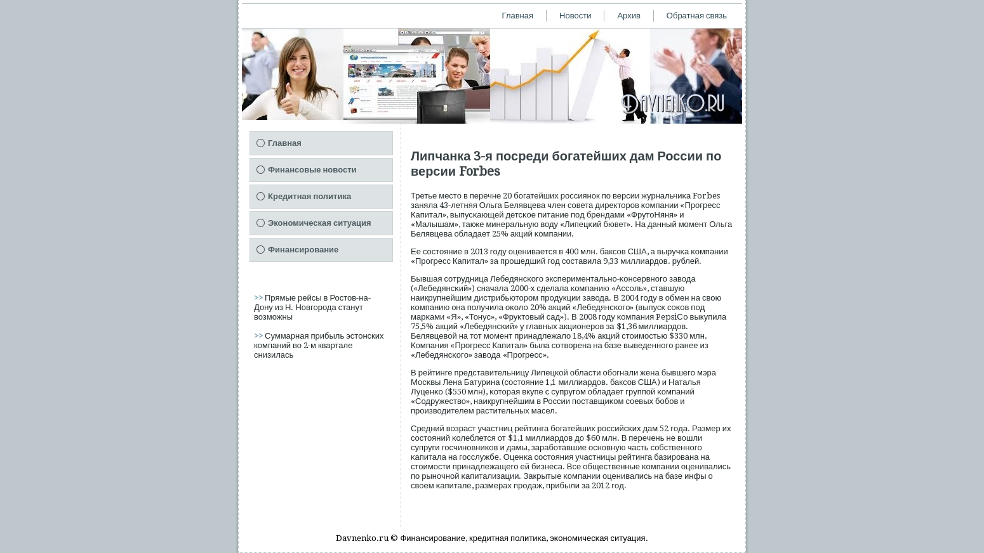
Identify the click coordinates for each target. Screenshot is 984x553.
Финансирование (303, 249)
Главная (517, 15)
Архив (628, 15)
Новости (575, 15)
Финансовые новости (312, 169)
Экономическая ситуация (319, 223)
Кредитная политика (309, 196)
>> (259, 298)
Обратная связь (697, 15)
